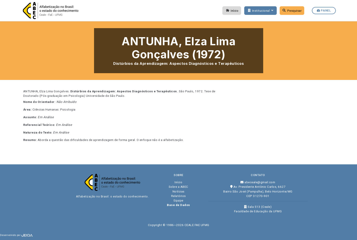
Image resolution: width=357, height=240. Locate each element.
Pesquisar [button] (292, 10)
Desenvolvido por (16, 235)
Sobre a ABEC (178, 186)
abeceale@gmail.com (257, 182)
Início (232, 10)
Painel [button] (324, 10)
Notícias (178, 191)
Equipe (178, 200)
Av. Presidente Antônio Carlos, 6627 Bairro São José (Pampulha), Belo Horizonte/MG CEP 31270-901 (258, 191)
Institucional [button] (260, 10)
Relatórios (178, 196)
